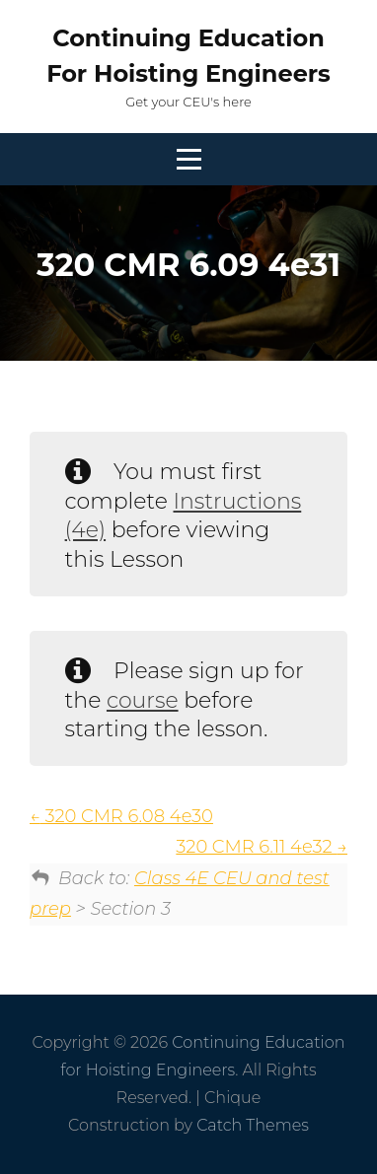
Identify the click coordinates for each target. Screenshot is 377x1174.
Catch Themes (252, 1125)
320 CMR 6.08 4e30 (121, 816)
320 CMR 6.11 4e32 (261, 847)
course (143, 700)
